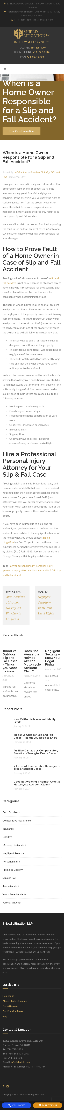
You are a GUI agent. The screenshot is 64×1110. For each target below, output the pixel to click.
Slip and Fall (9, 877)
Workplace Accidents (14, 894)
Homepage (8, 995)
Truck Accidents (11, 886)
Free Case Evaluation (21, 131)
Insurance (8, 828)
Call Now (16, 1105)
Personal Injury (11, 861)
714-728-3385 (41, 51)
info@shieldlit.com (20, 1062)
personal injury (44, 565)
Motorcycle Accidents (15, 845)
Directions (47, 1105)
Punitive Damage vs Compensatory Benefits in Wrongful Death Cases (36, 752)
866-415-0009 (38, 47)
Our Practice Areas (13, 1011)
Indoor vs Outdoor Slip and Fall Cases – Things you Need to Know (10, 661)
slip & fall (50, 570)
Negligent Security (13, 853)
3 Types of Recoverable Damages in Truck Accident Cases (37, 768)
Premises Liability (40, 172)
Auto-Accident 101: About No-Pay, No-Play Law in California (16, 605)
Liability (7, 836)
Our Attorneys (10, 1006)
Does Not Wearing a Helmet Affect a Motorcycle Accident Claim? (32, 661)
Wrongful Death (12, 902)
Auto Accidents (11, 812)
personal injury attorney (17, 570)
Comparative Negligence (17, 820)
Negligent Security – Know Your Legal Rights (48, 602)
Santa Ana (38, 570)
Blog (5, 1016)
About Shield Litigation (15, 1000)
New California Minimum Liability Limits (34, 721)
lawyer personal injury (22, 565)
